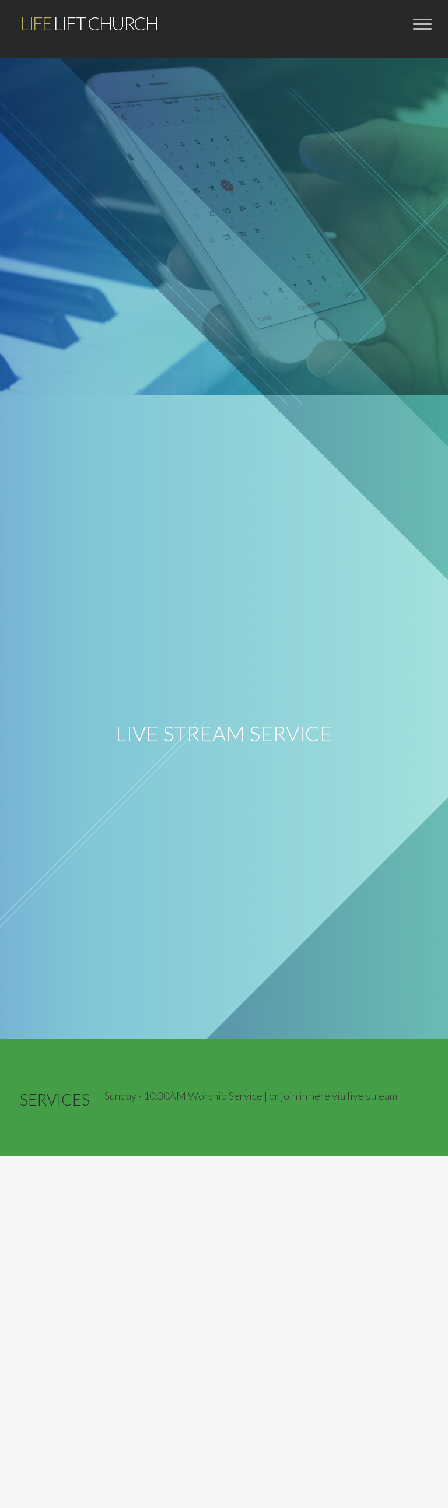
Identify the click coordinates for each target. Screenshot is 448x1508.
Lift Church (89, 23)
